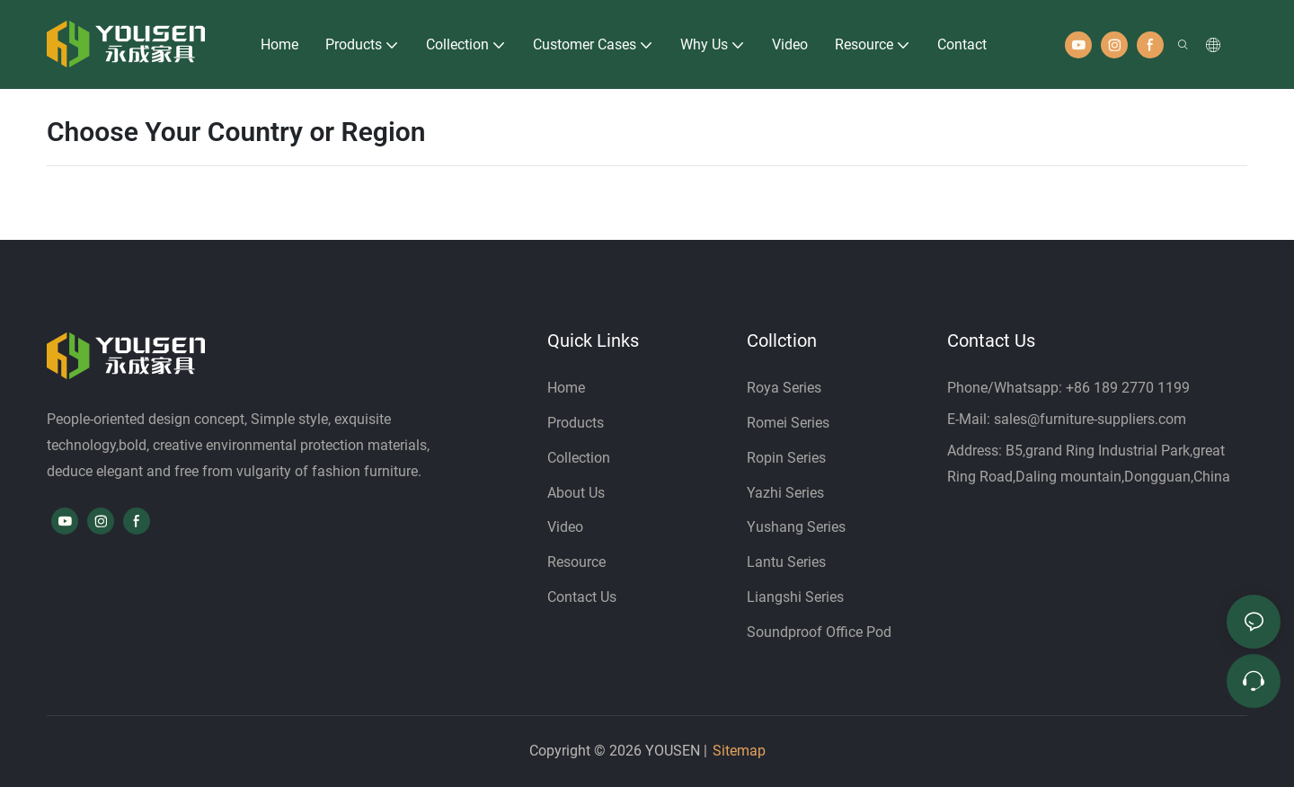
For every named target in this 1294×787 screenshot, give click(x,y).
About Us (576, 492)
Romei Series (788, 422)
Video (565, 526)
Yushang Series (796, 526)
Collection (578, 457)
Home (566, 387)
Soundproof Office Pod (819, 632)
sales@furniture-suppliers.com (1090, 419)
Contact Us (581, 597)
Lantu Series (786, 561)
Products (577, 422)
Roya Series (784, 387)
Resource (576, 561)
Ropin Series (786, 457)
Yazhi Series (785, 492)
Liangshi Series (795, 597)
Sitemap (739, 750)
